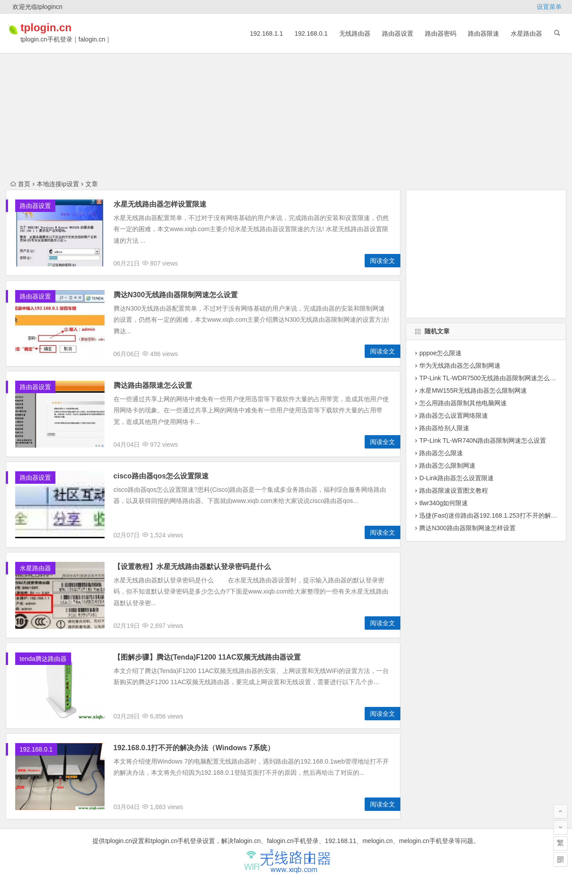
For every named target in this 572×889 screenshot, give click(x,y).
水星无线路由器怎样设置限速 (160, 204)
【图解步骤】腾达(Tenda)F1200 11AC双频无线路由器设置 (207, 657)
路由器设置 (397, 33)
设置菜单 (549, 6)
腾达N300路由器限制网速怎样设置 (467, 528)
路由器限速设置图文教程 (453, 490)
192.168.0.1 (311, 33)
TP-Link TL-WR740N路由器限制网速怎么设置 (482, 440)
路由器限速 (483, 33)
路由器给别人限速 (444, 428)
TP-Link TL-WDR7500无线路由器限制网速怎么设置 (490, 378)
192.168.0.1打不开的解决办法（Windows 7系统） (194, 748)
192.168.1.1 (266, 33)
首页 (20, 183)
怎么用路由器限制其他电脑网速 (463, 403)
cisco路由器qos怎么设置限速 (161, 476)
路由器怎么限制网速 (447, 465)
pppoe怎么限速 (440, 353)
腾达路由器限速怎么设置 (153, 385)
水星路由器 (526, 33)
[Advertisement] (286, 62)
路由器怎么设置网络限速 (453, 415)
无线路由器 (354, 33)
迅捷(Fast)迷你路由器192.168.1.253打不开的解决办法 (494, 515)
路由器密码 (440, 33)
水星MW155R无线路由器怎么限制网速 (472, 390)
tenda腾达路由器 (43, 658)
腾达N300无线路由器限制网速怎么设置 (176, 295)
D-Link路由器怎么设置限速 (456, 478)
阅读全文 (382, 260)
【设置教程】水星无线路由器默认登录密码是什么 (192, 566)
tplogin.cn (58, 27)
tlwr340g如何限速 (443, 503)
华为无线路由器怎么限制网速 (459, 365)
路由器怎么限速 (441, 453)
